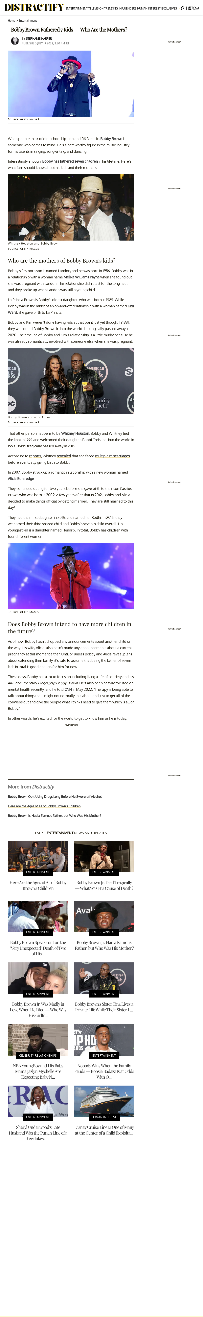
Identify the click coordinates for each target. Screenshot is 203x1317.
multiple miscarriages (112, 456)
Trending (111, 8)
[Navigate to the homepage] (34, 7)
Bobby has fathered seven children (70, 161)
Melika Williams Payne (82, 277)
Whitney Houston (75, 433)
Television (95, 8)
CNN (68, 689)
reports (35, 456)
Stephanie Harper (39, 38)
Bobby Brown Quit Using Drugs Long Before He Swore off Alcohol (55, 797)
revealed (64, 456)
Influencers (127, 8)
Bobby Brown (111, 138)
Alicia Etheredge (21, 478)
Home (11, 20)
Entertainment (76, 8)
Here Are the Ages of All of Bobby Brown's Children (44, 806)
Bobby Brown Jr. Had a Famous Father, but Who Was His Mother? (54, 816)
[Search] (182, 7)
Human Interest (149, 8)
